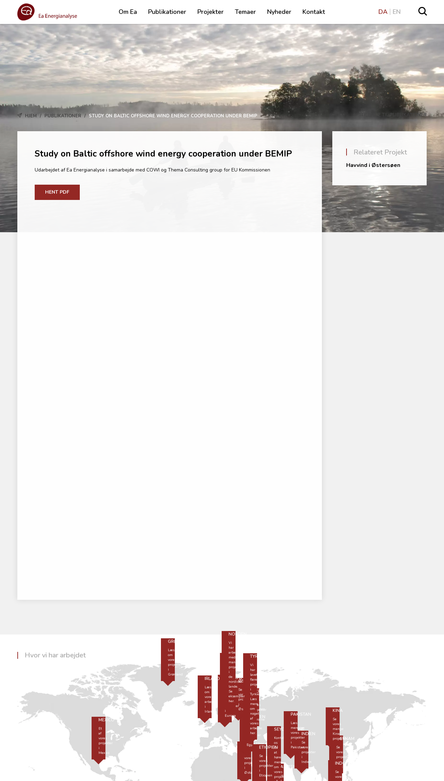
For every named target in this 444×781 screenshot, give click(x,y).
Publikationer (167, 12)
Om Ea (128, 12)
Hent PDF (57, 192)
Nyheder (279, 12)
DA (382, 12)
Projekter (210, 12)
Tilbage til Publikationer (390, 115)
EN (397, 12)
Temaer (245, 12)
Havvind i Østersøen (373, 165)
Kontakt (313, 12)
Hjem (31, 116)
